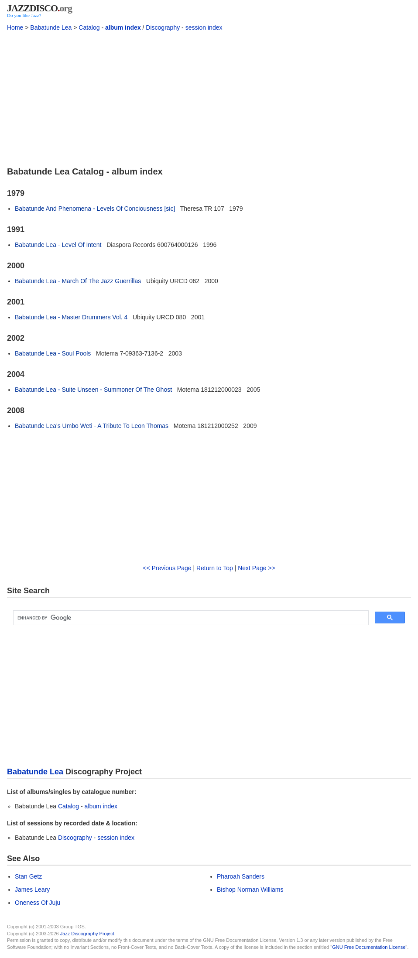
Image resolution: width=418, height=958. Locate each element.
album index (123, 27)
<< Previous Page (167, 568)
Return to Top (214, 568)
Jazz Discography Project (87, 933)
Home (15, 27)
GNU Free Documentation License (368, 947)
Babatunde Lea (51, 27)
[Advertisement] (209, 98)
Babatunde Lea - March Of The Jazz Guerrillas (78, 280)
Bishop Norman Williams (250, 889)
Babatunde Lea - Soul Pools (53, 353)
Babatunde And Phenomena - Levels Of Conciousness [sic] (95, 208)
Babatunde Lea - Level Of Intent (58, 244)
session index (204, 27)
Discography (163, 27)
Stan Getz (28, 876)
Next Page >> (256, 568)
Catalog (89, 27)
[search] (190, 618)
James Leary (32, 889)
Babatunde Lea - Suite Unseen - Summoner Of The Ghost (93, 389)
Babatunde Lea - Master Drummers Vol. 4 (71, 317)
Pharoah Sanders (240, 876)
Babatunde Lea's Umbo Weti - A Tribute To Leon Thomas (91, 425)
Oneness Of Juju (37, 902)
